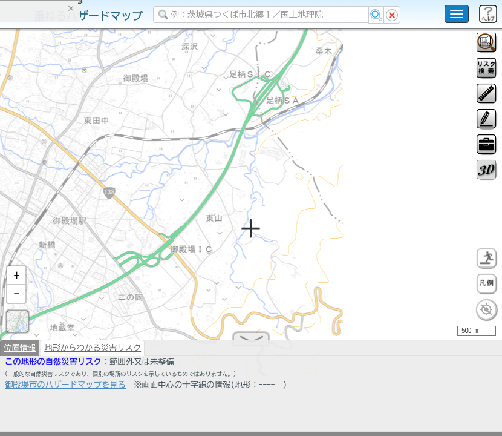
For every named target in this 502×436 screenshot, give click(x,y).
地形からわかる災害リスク (92, 352)
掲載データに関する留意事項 (66, 206)
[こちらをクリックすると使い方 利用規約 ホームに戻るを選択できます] (457, 14)
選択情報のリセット (127, 238)
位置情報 (20, 352)
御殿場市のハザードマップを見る (65, 389)
